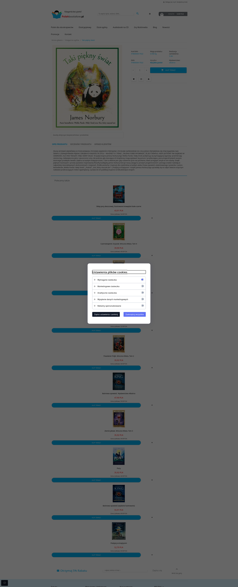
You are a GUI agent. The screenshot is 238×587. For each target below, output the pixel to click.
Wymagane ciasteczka (107, 279)
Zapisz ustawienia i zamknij (106, 314)
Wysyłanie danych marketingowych (112, 299)
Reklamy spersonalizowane (109, 305)
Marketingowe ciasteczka (108, 286)
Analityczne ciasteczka (107, 292)
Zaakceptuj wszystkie (135, 314)
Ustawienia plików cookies (109, 272)
